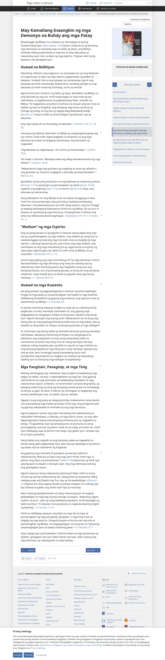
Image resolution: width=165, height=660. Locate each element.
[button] (49, 8)
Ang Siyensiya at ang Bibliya (28, 620)
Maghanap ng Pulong (134, 584)
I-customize (41, 655)
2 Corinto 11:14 (45, 507)
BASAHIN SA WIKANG (140, 19)
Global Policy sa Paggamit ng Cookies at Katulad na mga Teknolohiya (70, 645)
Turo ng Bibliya (23, 579)
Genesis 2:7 (27, 114)
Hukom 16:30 (40, 162)
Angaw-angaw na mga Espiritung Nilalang (128, 109)
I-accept (17, 655)
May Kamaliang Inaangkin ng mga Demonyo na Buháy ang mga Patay (130, 132)
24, (95, 123)
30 (22, 127)
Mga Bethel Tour (80, 602)
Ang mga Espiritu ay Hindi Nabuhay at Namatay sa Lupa (130, 100)
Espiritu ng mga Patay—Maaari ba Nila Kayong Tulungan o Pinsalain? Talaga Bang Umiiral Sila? (66, 14)
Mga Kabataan (23, 609)
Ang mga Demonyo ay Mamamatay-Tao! (131, 124)
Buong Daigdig (79, 624)
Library (17, 14)
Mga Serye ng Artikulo (54, 599)
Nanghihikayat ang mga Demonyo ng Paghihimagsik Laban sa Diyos (130, 141)
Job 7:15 (52, 188)
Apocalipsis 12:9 (53, 45)
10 (55, 254)
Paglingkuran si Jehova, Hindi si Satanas (131, 149)
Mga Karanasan (79, 620)
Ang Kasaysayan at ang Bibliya (29, 623)
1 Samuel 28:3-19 (43, 277)
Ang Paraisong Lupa (122, 162)
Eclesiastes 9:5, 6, (44, 254)
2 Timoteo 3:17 (84, 527)
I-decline (29, 655)
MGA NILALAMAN (132, 84)
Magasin (49, 602)
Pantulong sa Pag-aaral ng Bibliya (30, 598)
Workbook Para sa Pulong (55, 606)
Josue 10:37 (87, 185)
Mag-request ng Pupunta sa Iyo (85, 594)
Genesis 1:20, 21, (83, 123)
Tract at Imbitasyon (53, 595)
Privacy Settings (38, 648)
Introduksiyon (119, 92)
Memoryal (77, 609)
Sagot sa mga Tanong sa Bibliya (29, 584)
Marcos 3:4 (27, 175)
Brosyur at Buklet (29, 14)
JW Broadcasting (52, 621)
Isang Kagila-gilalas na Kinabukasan (129, 155)
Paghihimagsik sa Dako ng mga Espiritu (131, 117)
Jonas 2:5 (76, 188)
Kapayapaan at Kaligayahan (28, 601)
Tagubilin (49, 617)
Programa (49, 610)
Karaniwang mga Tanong (83, 591)
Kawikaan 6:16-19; (76, 215)
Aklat (47, 588)
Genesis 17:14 (29, 185)
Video (48, 624)
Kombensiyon (79, 613)
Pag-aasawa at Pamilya (26, 605)
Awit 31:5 (67, 460)
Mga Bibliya (50, 584)
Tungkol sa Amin (80, 586)
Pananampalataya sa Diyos (27, 616)
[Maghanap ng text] (131, 3)
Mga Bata (21, 612)
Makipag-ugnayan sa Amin (83, 598)
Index (48, 613)
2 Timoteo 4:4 (56, 301)
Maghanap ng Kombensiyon (109, 591)
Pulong (76, 605)
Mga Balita (78, 579)
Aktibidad (77, 616)
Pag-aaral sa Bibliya (25, 594)
